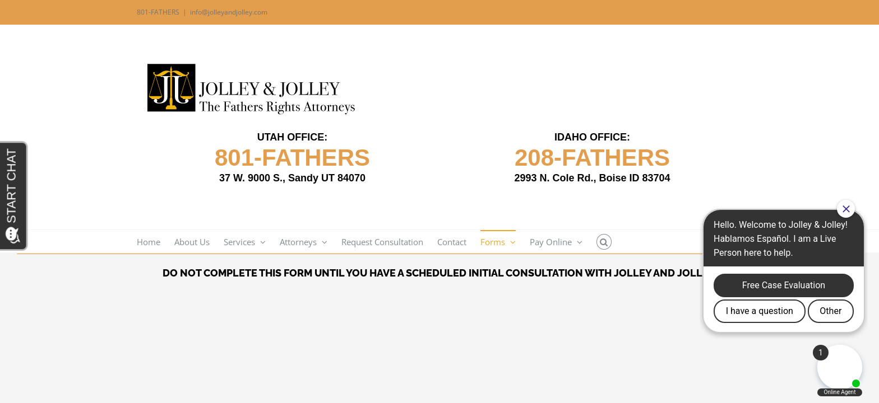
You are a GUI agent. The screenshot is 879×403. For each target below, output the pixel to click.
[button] (626, 241)
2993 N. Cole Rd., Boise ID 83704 (592, 178)
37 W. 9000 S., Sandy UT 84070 (292, 178)
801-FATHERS (292, 157)
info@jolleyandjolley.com (228, 12)
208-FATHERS (592, 157)
